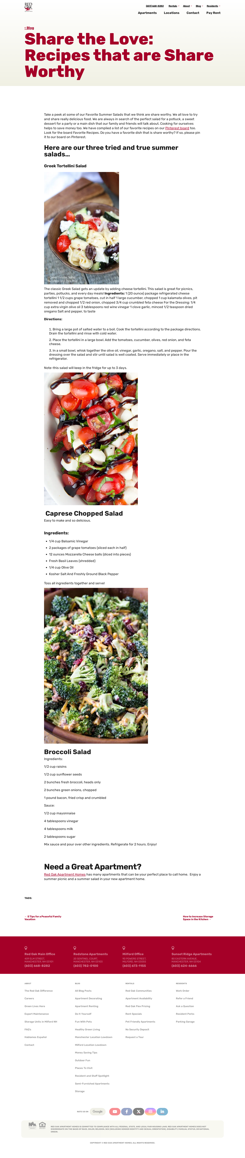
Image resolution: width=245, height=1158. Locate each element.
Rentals (173, 8)
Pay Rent (213, 15)
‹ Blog (29, 28)
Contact (193, 15)
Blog (198, 8)
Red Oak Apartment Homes (65, 874)
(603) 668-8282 (155, 8)
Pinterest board (177, 128)
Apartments (147, 15)
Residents (212, 8)
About (186, 8)
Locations (171, 15)
